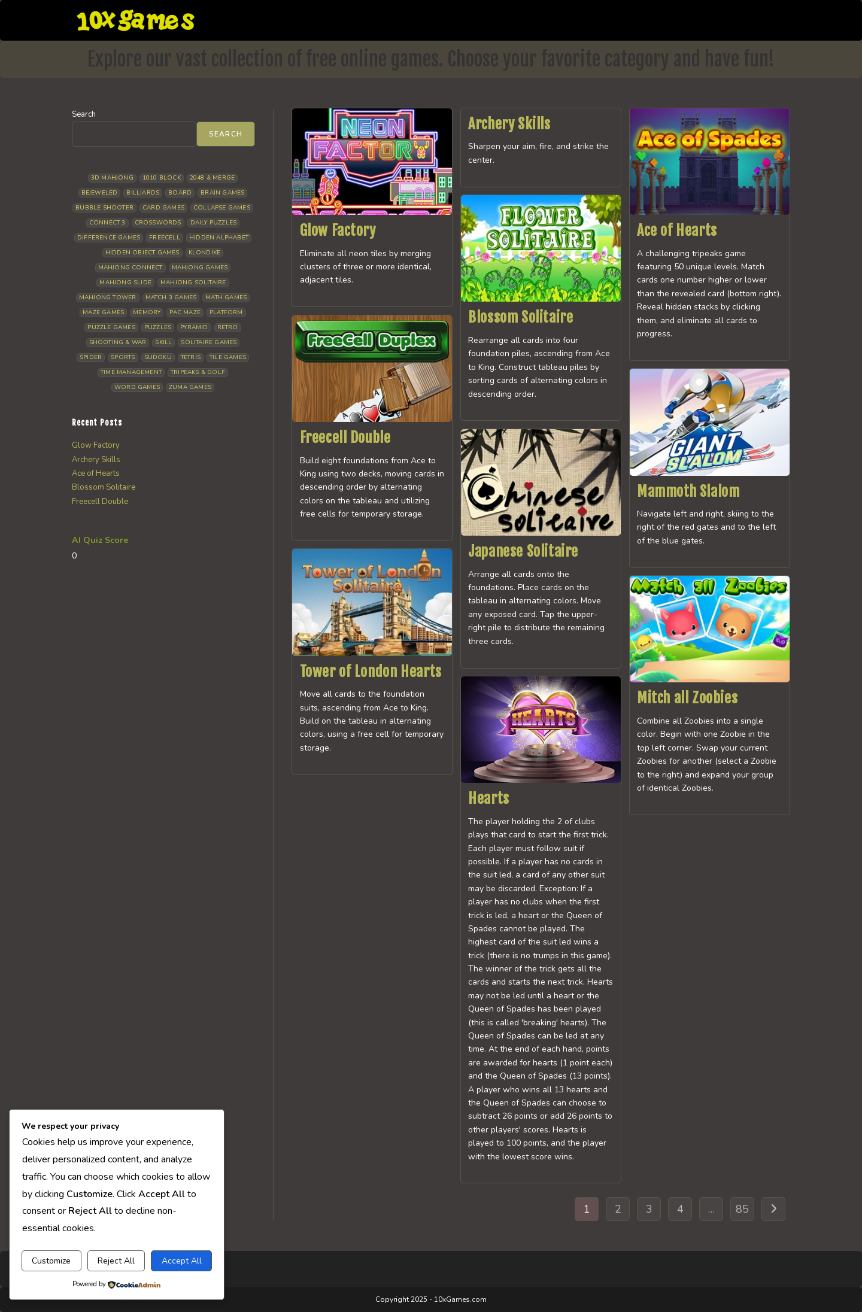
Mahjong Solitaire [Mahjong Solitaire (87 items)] (193, 282)
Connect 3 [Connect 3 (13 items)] (107, 222)
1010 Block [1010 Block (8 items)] (161, 178)
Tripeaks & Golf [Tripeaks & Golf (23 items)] (198, 372)
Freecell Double (345, 438)
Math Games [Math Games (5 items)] (226, 297)
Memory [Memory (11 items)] (146, 312)
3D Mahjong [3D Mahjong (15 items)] (112, 178)
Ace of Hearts (677, 230)
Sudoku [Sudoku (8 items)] (158, 357)
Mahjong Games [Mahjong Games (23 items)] (200, 267)
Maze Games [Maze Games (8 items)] (103, 312)
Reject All (116, 1261)
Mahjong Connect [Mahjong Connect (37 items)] (130, 267)
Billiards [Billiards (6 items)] (142, 193)
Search (84, 114)
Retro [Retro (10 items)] (227, 327)
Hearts (488, 798)
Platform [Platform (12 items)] (226, 312)
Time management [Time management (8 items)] (131, 372)
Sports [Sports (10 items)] (123, 357)
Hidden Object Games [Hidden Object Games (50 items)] (142, 252)
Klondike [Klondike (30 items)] (205, 252)
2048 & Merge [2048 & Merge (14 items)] (212, 178)
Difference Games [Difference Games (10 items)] (108, 237)
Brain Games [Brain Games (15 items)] (222, 193)
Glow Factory (338, 230)
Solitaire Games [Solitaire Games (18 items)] (208, 342)
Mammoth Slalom (688, 491)
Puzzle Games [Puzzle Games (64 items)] (111, 327)
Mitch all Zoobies (687, 698)
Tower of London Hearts (371, 672)
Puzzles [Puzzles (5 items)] (157, 327)
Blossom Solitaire (520, 317)
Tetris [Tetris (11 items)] (191, 357)
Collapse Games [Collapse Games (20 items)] (221, 208)
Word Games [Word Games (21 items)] (137, 387)
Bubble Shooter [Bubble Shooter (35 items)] (104, 208)
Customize (51, 1261)
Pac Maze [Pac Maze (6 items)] (185, 312)
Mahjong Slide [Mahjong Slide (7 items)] (125, 282)
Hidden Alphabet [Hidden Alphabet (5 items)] (218, 237)
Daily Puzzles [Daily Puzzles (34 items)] (213, 222)
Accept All (182, 1261)
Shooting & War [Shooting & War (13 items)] (118, 342)
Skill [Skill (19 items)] (163, 342)
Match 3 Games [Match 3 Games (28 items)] (171, 297)
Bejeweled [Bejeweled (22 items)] (99, 193)
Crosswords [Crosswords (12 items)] (158, 222)
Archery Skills (509, 124)
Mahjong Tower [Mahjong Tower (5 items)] (107, 297)
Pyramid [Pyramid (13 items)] (194, 327)
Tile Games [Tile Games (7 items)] (228, 357)
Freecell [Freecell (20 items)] (164, 237)
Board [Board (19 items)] (180, 193)
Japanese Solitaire (523, 551)
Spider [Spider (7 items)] (91, 357)
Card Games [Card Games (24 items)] (163, 208)
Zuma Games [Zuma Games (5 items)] (190, 387)
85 (742, 1209)
